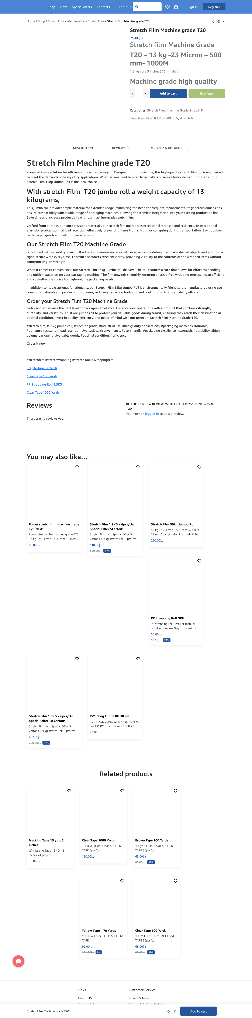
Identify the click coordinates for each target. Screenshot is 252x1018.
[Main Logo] (34, 6)
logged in (152, 413)
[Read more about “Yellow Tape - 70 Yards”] (113, 833)
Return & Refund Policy (146, 884)
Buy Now (207, 93)
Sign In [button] (192, 7)
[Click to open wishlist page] (167, 7)
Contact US (105, 7)
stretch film (188, 118)
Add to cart (198, 1011)
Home (31, 21)
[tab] (83, 147)
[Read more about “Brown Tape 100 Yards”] (163, 747)
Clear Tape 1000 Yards (43, 392)
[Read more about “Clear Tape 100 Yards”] (163, 833)
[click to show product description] (48, 486)
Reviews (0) (121, 148)
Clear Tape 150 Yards (42, 376)
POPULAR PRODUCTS (162, 118)
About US (125, 7)
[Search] (147, 6)
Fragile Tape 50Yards (42, 368)
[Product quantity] (139, 93)
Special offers (82, 7)
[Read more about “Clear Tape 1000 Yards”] (113, 743)
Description (83, 148)
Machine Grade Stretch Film (85, 21)
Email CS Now (139, 878)
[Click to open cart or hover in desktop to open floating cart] (176, 6)
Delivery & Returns (166, 148)
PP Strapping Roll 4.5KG (44, 384)
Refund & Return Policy (95, 891)
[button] (64, 537)
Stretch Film (56, 21)
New (63, 7)
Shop (51, 7)
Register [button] (214, 7)
